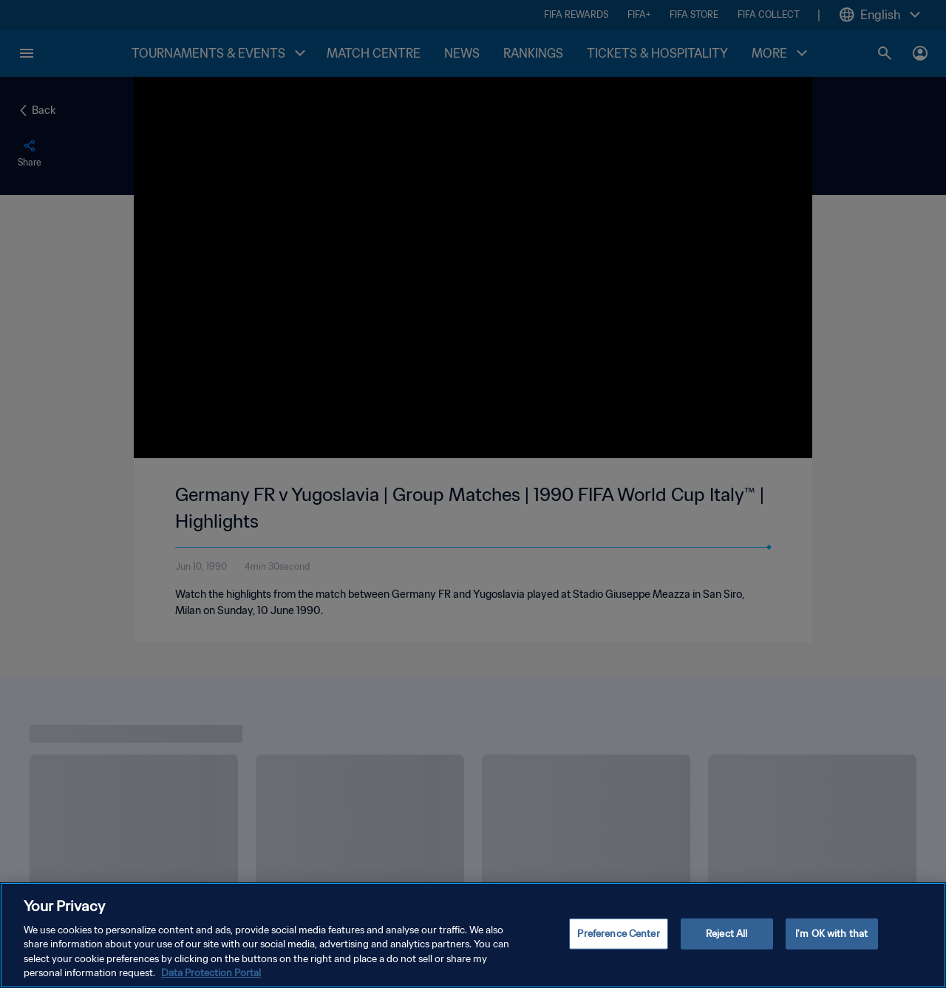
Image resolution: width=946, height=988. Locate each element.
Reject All (726, 933)
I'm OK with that (831, 933)
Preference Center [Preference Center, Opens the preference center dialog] (618, 933)
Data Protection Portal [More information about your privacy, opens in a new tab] (211, 973)
